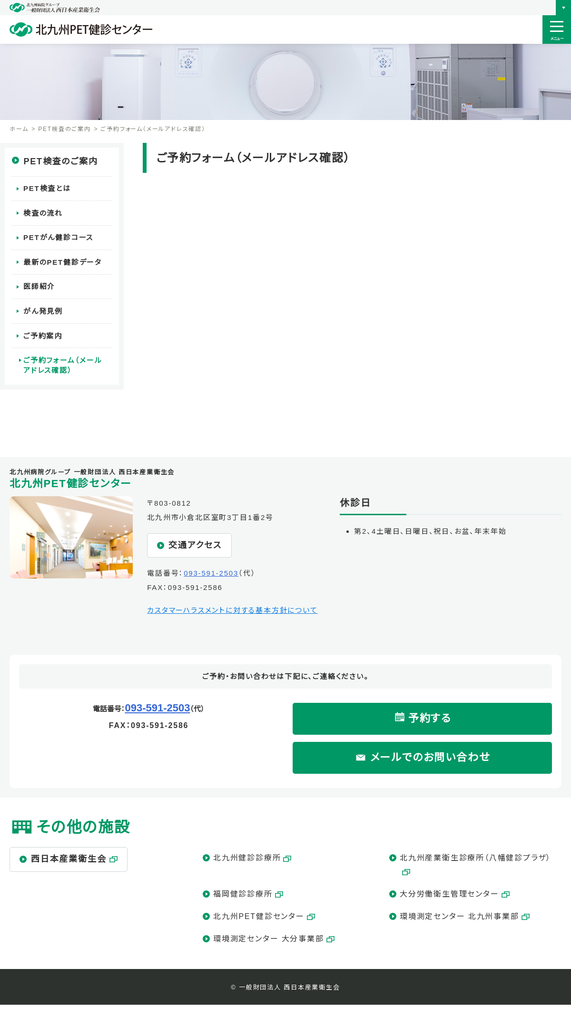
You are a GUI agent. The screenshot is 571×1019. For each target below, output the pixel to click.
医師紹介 (39, 284)
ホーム (19, 129)
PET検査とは (47, 188)
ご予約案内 (42, 331)
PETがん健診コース (58, 236)
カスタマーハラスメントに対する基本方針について (232, 610)
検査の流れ (43, 212)
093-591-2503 (211, 573)
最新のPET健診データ (62, 260)
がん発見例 (43, 307)
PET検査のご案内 (64, 129)
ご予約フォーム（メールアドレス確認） (66, 360)
